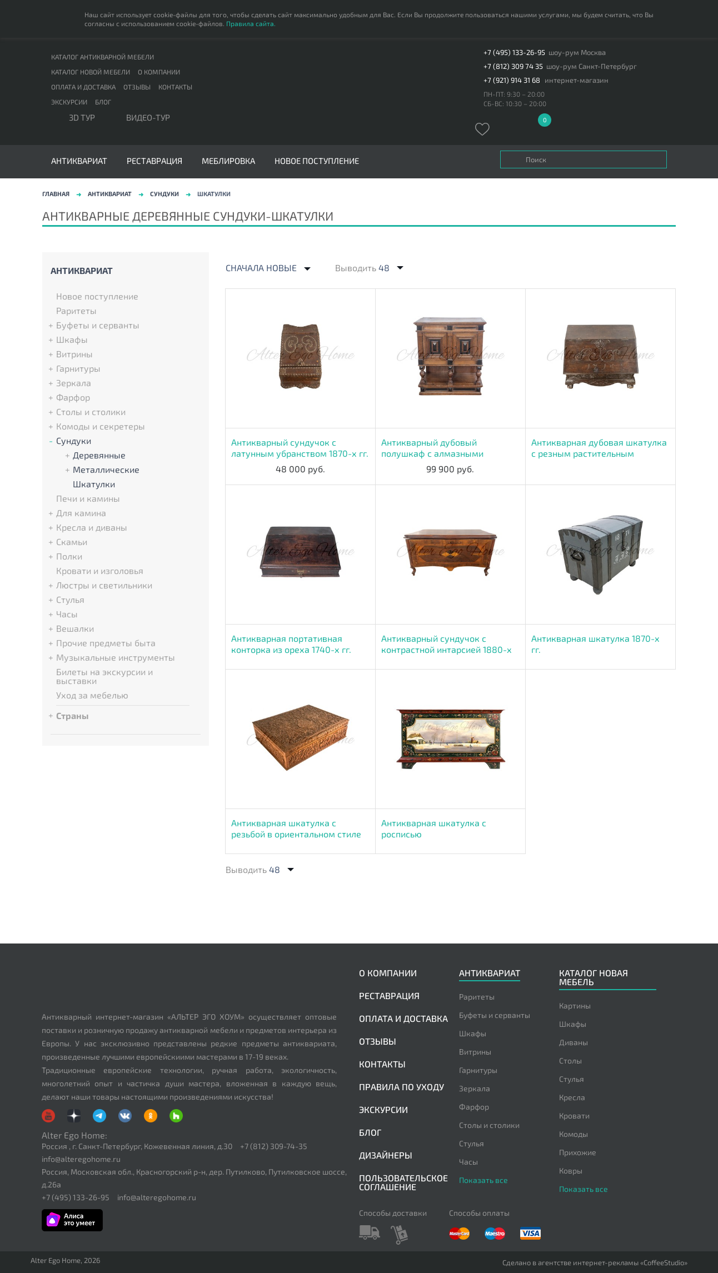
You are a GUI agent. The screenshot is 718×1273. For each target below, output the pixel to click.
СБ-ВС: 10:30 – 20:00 (514, 103)
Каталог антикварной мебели (102, 57)
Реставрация (154, 161)
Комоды (573, 1134)
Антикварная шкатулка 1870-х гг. (595, 644)
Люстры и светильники (104, 585)
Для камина (81, 512)
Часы (67, 614)
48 (384, 267)
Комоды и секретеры (100, 426)
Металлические (106, 469)
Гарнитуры (78, 368)
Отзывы (137, 87)
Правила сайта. (251, 23)
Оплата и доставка (83, 87)
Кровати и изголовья (99, 570)
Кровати (574, 1115)
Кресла (572, 1097)
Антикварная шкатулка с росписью (433, 828)
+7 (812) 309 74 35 (513, 66)
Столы (570, 1060)
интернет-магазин (577, 80)
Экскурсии (69, 102)
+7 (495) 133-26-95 (514, 52)
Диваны (573, 1042)
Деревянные (99, 455)
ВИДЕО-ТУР (148, 117)
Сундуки (164, 193)
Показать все (483, 1180)
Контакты (175, 87)
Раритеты (76, 310)
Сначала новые (261, 267)
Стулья (70, 599)
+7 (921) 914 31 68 (511, 80)
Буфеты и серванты (97, 325)
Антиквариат (110, 193)
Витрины (74, 354)
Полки (69, 556)
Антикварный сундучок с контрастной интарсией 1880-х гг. (446, 644)
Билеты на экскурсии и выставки (104, 676)
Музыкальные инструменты (115, 657)
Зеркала (73, 382)
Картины (575, 1005)
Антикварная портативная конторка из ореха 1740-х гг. (291, 644)
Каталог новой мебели (90, 72)
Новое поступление (317, 161)
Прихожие (577, 1152)
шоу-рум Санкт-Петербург (591, 66)
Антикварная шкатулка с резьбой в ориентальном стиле (296, 828)
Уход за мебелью (92, 695)
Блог (103, 102)
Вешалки (75, 628)
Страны (72, 715)
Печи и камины (88, 498)
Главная (55, 193)
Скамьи (71, 541)
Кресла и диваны (91, 527)
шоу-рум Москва (577, 52)
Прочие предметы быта (106, 642)
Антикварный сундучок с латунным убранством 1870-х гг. (299, 447)
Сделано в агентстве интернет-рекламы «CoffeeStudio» (594, 1262)
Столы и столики (91, 411)
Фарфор (73, 397)
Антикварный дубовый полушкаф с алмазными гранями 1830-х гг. (432, 448)
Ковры (570, 1170)
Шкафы (72, 339)
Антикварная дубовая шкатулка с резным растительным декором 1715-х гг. (599, 448)
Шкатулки (94, 484)
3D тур (82, 117)
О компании (159, 72)
